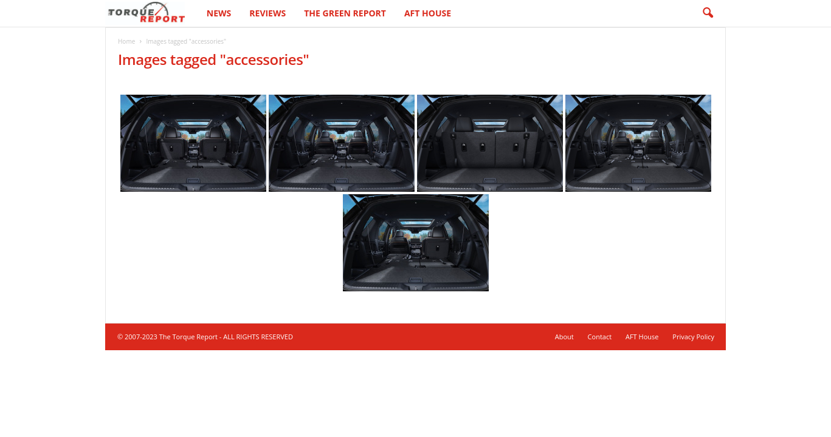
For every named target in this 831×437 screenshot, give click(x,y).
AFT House (427, 13)
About (564, 336)
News (219, 13)
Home (126, 41)
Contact (600, 336)
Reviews (267, 13)
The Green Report (345, 13)
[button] (707, 13)
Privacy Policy (693, 336)
